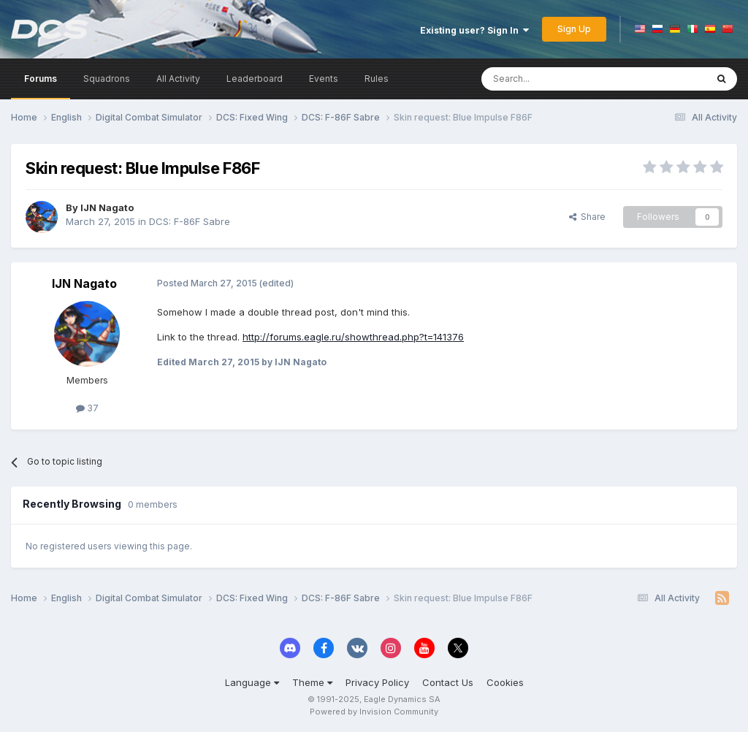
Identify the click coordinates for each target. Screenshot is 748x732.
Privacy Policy (377, 682)
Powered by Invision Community (374, 711)
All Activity (178, 78)
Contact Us (447, 682)
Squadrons (106, 78)
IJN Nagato (107, 207)
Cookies (505, 682)
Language (252, 682)
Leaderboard (254, 78)
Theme (312, 682)
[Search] (556, 79)
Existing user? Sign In (474, 30)
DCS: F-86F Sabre (189, 221)
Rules (377, 78)
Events (323, 78)
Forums (40, 78)
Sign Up (574, 28)
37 (87, 408)
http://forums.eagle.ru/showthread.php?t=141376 (353, 337)
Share (587, 216)
